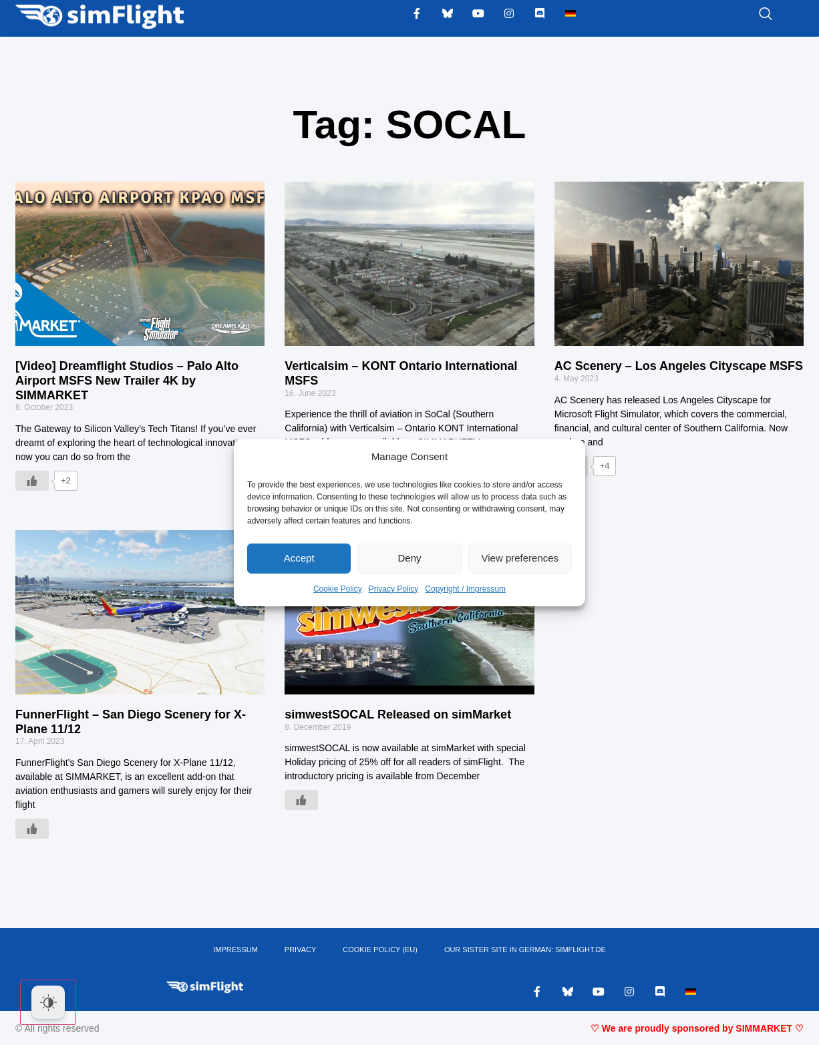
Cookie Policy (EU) (380, 950)
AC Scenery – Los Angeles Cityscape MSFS (678, 366)
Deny (409, 558)
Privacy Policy (394, 589)
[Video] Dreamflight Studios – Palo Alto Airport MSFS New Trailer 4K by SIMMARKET (126, 380)
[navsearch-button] (748, 15)
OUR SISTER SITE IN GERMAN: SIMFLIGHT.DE (525, 950)
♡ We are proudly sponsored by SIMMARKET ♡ (697, 1028)
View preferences (520, 558)
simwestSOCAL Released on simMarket (398, 714)
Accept (299, 558)
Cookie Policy (337, 589)
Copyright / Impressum (465, 589)
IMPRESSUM (235, 950)
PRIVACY (300, 950)
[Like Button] (32, 481)
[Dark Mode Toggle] (48, 1002)
